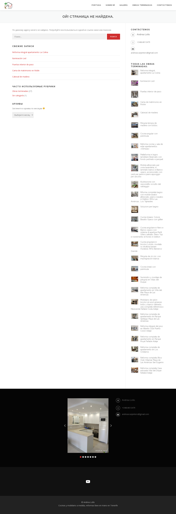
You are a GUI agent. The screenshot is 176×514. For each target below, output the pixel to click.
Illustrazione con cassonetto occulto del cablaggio (150, 184)
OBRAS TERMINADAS (142, 5)
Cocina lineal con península (148, 268)
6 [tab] (93, 457)
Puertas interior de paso (23, 64)
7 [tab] (95, 457)
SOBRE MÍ (110, 5)
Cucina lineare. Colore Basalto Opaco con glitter (151, 218)
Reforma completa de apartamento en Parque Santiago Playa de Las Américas (150, 317)
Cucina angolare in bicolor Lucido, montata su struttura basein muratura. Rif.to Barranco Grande (146, 246)
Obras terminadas (20, 91)
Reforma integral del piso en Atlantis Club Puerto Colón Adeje (151, 328)
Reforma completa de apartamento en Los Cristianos (150, 349)
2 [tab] (83, 457)
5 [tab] (90, 457)
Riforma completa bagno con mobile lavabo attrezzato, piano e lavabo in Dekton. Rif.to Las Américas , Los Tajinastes (147, 197)
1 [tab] (80, 457)
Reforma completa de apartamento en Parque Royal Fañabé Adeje (150, 339)
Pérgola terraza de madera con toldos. (149, 124)
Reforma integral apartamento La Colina (30, 52)
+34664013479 (143, 42)
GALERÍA (124, 5)
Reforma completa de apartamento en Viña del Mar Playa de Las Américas (151, 291)
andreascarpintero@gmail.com (144, 52)
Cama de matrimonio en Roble (25, 70)
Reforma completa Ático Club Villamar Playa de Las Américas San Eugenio (152, 360)
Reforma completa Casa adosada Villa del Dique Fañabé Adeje (151, 370)
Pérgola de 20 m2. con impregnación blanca (150, 257)
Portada (96, 5)
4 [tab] (88, 457)
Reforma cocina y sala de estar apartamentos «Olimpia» (151, 146)
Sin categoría (18, 95)
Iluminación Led (19, 58)
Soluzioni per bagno (149, 207)
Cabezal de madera (20, 76)
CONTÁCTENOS (164, 5)
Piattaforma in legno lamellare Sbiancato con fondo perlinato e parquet (151, 157)
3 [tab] (85, 457)
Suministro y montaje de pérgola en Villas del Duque (151, 279)
